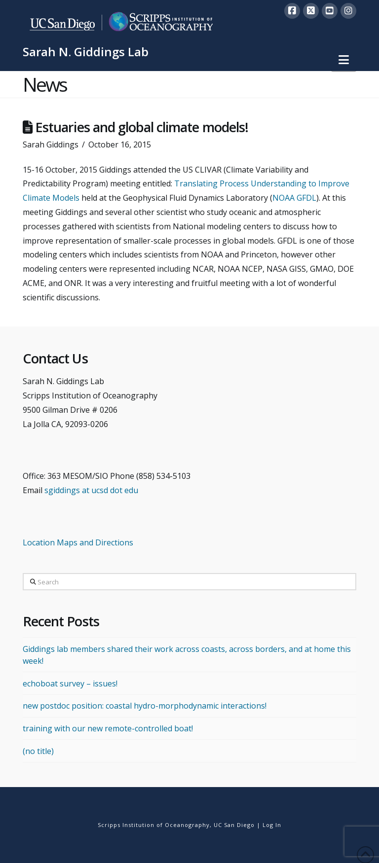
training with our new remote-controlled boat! (108, 728)
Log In (272, 824)
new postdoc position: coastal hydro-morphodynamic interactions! (144, 705)
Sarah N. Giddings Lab (86, 52)
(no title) (38, 751)
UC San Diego (234, 824)
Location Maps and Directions (78, 542)
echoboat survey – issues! (70, 683)
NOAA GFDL (294, 197)
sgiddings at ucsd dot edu (91, 490)
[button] (343, 59)
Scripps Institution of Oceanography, (155, 824)
